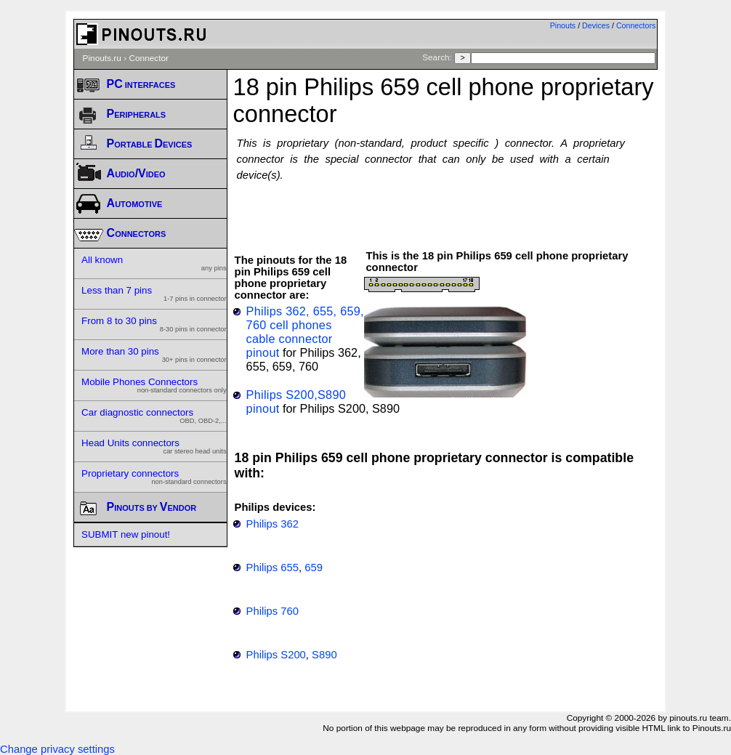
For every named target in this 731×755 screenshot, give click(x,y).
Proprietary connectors (154, 476)
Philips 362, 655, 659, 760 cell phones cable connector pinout (305, 331)
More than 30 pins (154, 354)
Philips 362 (272, 524)
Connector (149, 58)
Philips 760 (272, 611)
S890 (324, 655)
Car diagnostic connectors (154, 415)
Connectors (636, 25)
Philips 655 (272, 567)
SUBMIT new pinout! (125, 534)
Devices (596, 25)
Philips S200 (276, 655)
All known (154, 263)
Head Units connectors (154, 446)
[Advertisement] (445, 208)
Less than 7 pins (154, 293)
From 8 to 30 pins (154, 324)
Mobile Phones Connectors (154, 385)
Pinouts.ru (102, 58)
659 (313, 567)
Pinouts (563, 25)
